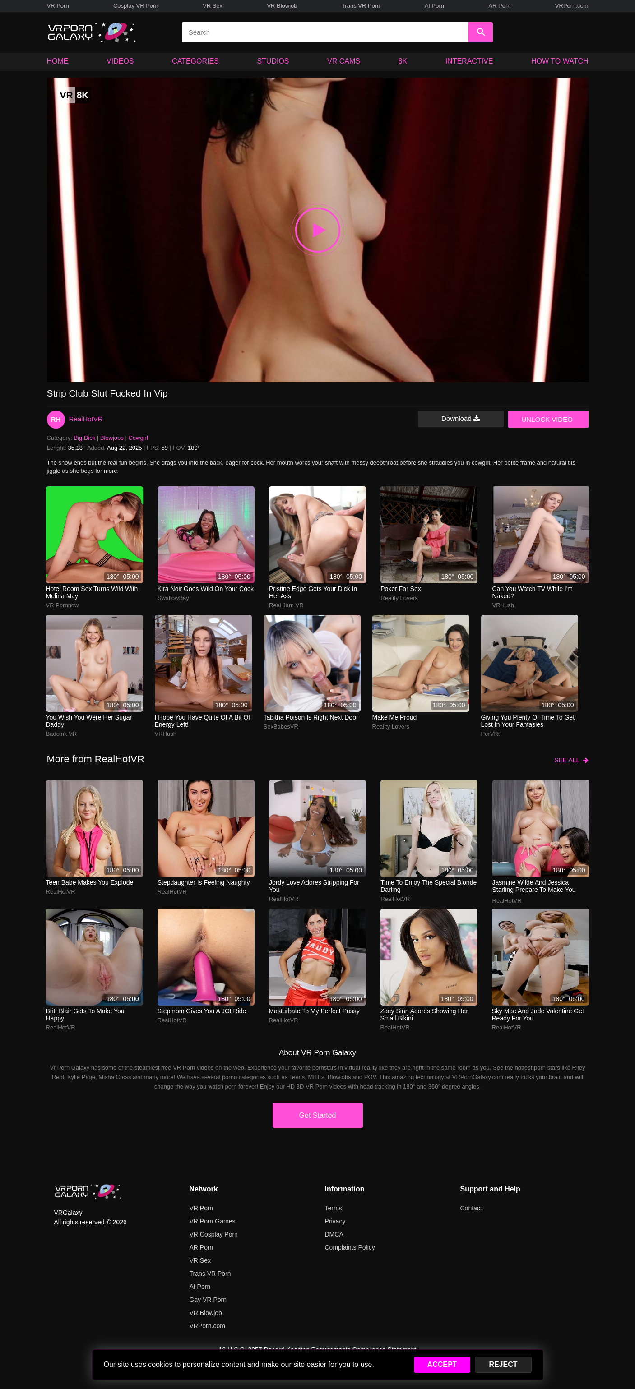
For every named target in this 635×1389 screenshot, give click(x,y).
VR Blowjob (282, 5)
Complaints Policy (350, 1247)
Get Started (317, 1115)
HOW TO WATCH (560, 61)
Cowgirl (138, 437)
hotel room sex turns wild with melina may (92, 592)
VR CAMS (343, 61)
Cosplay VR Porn (135, 5)
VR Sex (212, 5)
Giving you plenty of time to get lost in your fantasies (528, 721)
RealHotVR (86, 419)
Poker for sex (400, 588)
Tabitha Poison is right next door (311, 717)
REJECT (503, 1364)
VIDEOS (120, 61)
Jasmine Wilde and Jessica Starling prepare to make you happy (534, 887)
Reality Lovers (398, 598)
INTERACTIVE (469, 61)
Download (460, 418)
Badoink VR (61, 733)
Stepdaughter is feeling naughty (204, 882)
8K (403, 61)
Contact (471, 1208)
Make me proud (394, 717)
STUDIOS (273, 61)
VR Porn (58, 5)
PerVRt (490, 733)
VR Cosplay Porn (214, 1234)
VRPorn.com (572, 5)
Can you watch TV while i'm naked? (532, 592)
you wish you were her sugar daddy (89, 721)
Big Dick (85, 437)
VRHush (503, 605)
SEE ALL (571, 760)
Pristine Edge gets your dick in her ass (313, 592)
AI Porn (434, 5)
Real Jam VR (286, 605)
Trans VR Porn (361, 5)
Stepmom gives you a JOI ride (202, 1011)
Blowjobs (112, 437)
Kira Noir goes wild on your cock (206, 588)
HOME (58, 61)
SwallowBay (173, 598)
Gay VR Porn (208, 1299)
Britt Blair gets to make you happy (85, 1014)
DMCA (334, 1234)
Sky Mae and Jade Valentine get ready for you (538, 1014)
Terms (333, 1208)
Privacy (335, 1221)
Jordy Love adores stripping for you (314, 886)
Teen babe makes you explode (90, 882)
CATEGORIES (195, 61)
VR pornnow (62, 605)
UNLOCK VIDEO (547, 419)
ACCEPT (442, 1364)
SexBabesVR (281, 726)
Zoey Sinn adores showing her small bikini (424, 1014)
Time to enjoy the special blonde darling (428, 886)
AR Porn (499, 5)
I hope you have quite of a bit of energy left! (202, 721)
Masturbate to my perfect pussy (314, 1011)
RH (56, 419)
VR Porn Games (213, 1221)
